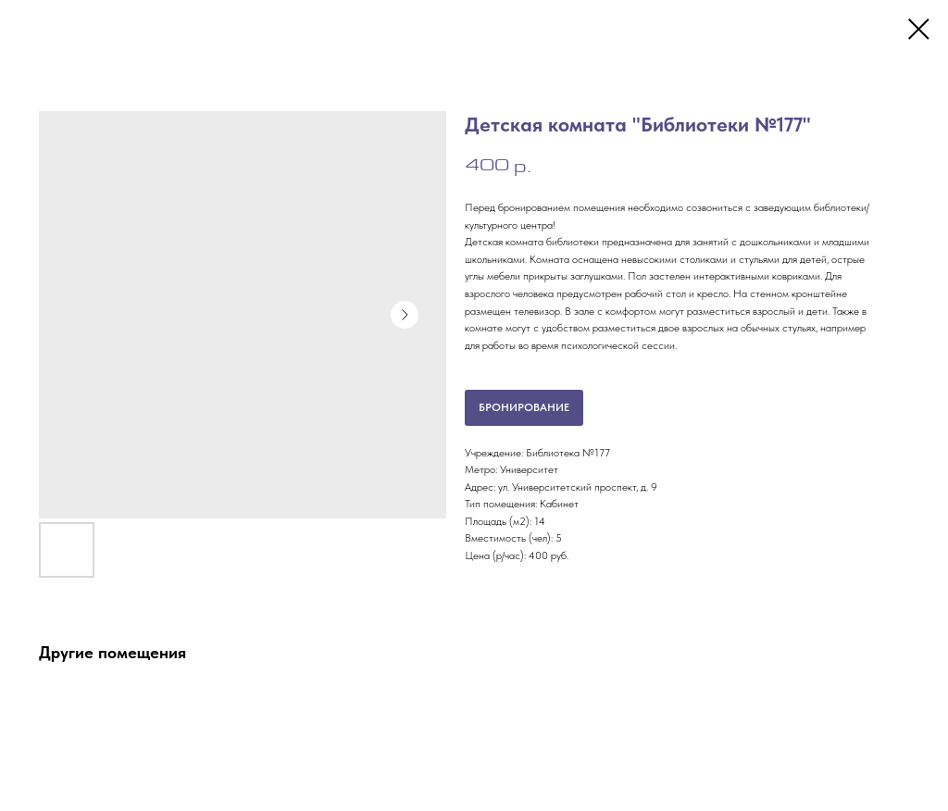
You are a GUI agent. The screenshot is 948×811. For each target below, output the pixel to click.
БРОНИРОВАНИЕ (524, 407)
